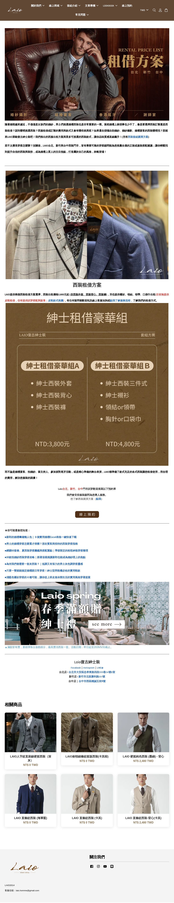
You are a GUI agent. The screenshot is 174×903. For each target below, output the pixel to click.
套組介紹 (73, 6)
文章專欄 (91, 6)
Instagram (88, 668)
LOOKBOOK (110, 6)
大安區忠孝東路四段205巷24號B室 (95, 673)
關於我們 (37, 6)
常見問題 (82, 15)
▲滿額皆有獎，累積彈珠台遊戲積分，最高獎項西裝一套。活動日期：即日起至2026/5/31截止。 (59, 648)
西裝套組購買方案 (138, 137)
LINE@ (100, 668)
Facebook (76, 668)
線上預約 (127, 6)
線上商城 (55, 6)
